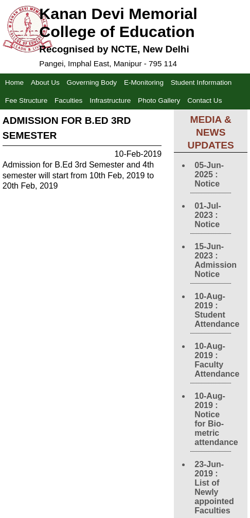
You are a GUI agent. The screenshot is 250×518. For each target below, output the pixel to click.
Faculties (68, 100)
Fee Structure (26, 100)
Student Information (201, 82)
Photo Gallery (159, 100)
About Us (45, 82)
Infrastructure (110, 100)
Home (14, 82)
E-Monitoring (144, 82)
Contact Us (204, 100)
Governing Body (92, 82)
